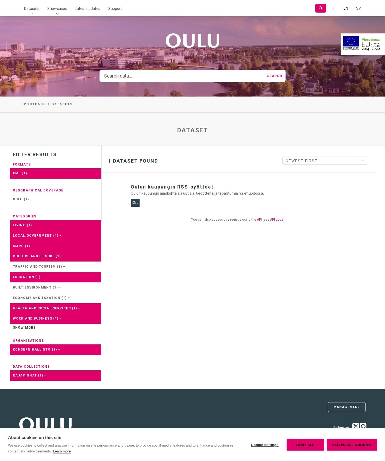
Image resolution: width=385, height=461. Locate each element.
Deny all (305, 445)
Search (274, 76)
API (259, 219)
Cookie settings (265, 445)
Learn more (62, 451)
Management (346, 407)
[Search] (320, 8)
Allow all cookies (352, 445)
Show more (24, 327)
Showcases (57, 8)
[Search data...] (181, 76)
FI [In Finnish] (334, 8)
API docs (276, 219)
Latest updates (87, 8)
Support (115, 8)
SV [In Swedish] (358, 8)
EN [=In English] (346, 8)
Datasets (31, 8)
